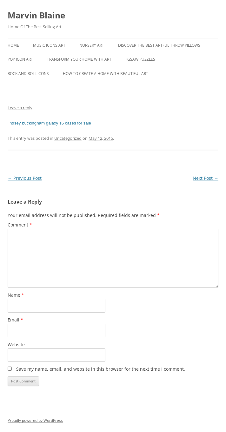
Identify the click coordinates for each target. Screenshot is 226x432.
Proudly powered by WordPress (35, 420)
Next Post (205, 178)
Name (16, 295)
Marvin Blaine (36, 15)
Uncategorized (68, 138)
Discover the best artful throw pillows (159, 45)
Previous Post (25, 178)
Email (15, 320)
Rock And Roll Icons (28, 73)
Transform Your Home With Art (79, 59)
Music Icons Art (49, 45)
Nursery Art (91, 45)
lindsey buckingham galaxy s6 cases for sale (49, 123)
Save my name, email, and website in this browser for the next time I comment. (100, 369)
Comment (20, 225)
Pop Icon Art (20, 59)
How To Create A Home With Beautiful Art (105, 73)
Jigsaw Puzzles (140, 59)
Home (13, 45)
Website (16, 344)
